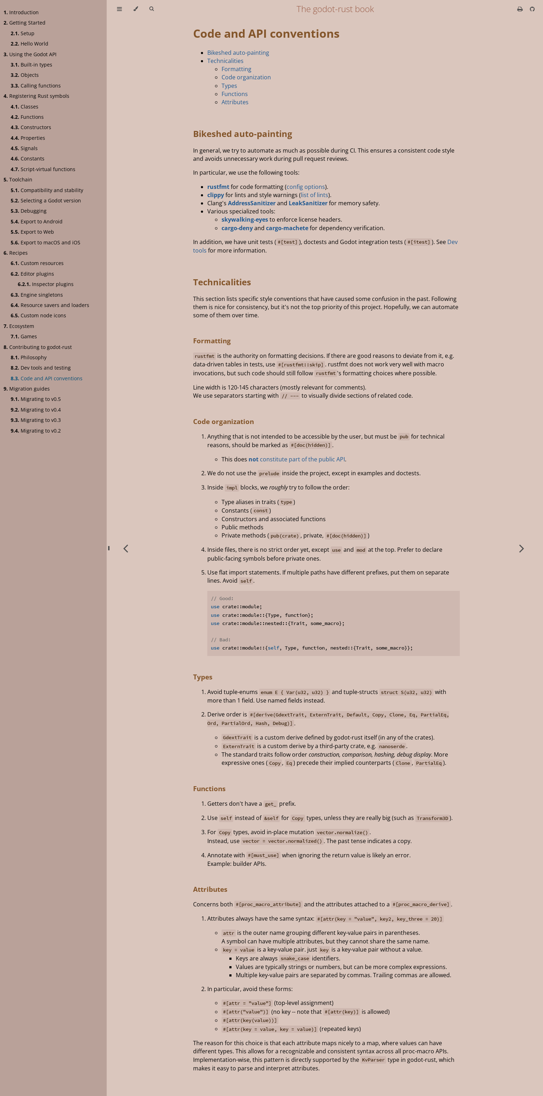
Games (24, 336)
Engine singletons (37, 294)
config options (306, 187)
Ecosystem (19, 326)
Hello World (29, 43)
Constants (27, 158)
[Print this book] (521, 9)
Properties (28, 137)
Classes (24, 106)
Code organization (246, 77)
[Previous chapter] (126, 548)
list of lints (314, 195)
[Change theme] (136, 9)
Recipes (16, 252)
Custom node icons (38, 315)
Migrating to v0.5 (36, 399)
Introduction (21, 12)
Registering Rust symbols (36, 95)
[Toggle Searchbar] (151, 9)
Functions (27, 116)
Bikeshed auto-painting (238, 53)
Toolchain (18, 179)
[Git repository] (532, 9)
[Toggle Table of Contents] (119, 9)
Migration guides (27, 388)
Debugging (29, 210)
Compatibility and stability (47, 190)
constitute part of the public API (297, 459)
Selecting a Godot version (46, 200)
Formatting (236, 69)
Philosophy (29, 357)
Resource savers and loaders (50, 305)
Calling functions (36, 85)
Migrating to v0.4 (36, 409)
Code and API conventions (46, 378)
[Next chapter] (522, 548)
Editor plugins (32, 273)
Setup (22, 33)
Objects (25, 75)
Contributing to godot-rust (38, 347)
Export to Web (32, 231)
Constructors (31, 127)
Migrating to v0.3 (36, 420)
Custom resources (37, 263)
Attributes (235, 102)
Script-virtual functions (43, 169)
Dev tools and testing (41, 367)
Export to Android (37, 221)
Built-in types (31, 64)
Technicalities (225, 61)
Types (229, 86)
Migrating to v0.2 (36, 430)
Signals (24, 148)
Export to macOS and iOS (45, 242)
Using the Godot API (30, 54)
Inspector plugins (46, 284)
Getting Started (25, 22)
